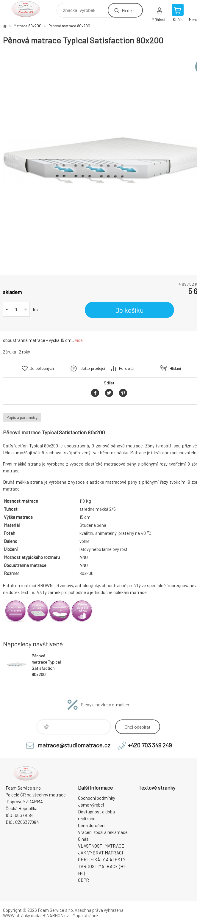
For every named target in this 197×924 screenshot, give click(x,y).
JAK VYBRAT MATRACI (100, 852)
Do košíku (129, 310)
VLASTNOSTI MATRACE (101, 845)
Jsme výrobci (91, 804)
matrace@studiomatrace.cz (73, 745)
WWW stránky (16, 915)
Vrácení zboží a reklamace (103, 832)
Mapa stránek (85, 915)
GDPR (83, 880)
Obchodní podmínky (96, 798)
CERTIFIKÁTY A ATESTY (102, 859)
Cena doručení (91, 825)
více (79, 340)
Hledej (127, 10)
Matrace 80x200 (27, 25)
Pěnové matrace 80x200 (69, 25)
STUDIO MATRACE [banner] (29, 9)
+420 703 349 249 (150, 745)
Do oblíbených (42, 368)
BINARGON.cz (55, 915)
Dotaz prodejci (92, 368)
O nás (83, 839)
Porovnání (127, 368)
